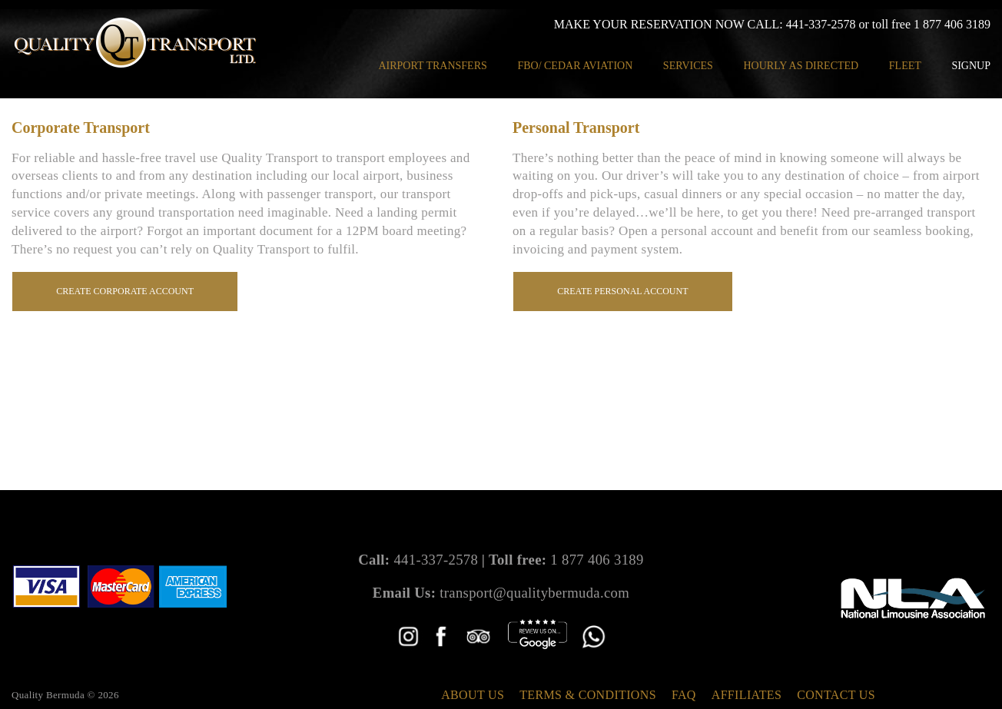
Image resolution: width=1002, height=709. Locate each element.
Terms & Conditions (587, 694)
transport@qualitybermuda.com (534, 593)
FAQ (684, 694)
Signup (970, 65)
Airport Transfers (432, 65)
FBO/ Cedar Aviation (574, 65)
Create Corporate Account (126, 291)
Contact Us (836, 694)
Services (688, 65)
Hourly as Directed (800, 65)
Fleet (905, 65)
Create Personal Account (624, 291)
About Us (472, 694)
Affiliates (746, 694)
